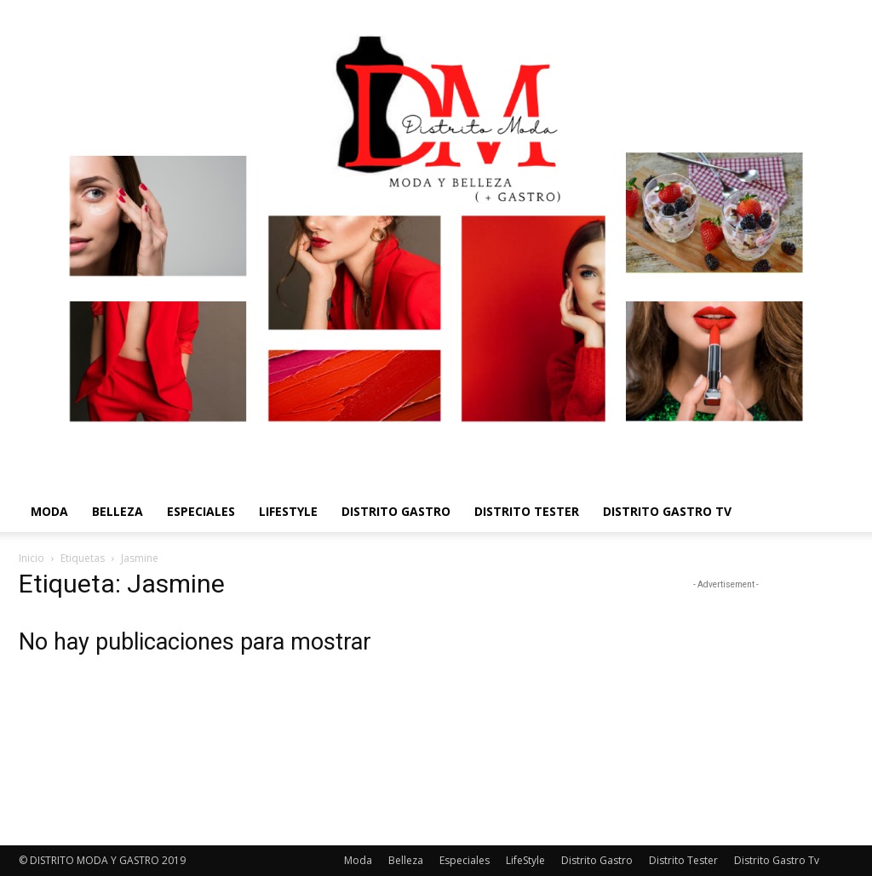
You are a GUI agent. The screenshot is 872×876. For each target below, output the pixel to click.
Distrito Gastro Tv (667, 511)
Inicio (31, 558)
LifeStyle (288, 511)
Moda (49, 511)
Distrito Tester (526, 511)
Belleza (117, 511)
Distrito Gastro (395, 511)
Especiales (201, 511)
